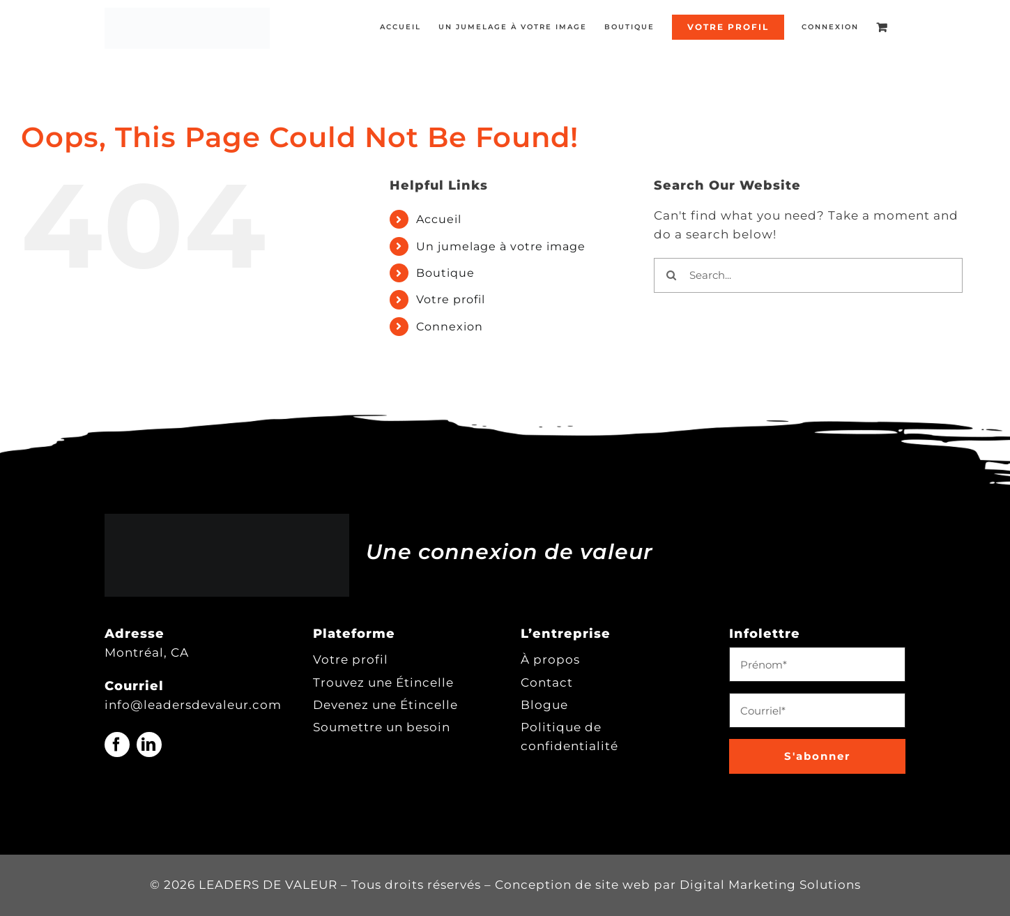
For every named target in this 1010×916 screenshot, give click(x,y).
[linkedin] (149, 744)
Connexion (449, 326)
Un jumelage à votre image (501, 246)
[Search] (671, 275)
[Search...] (808, 275)
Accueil (438, 219)
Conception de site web (572, 885)
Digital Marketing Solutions (770, 885)
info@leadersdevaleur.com (193, 705)
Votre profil (450, 299)
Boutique (445, 273)
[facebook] (117, 744)
